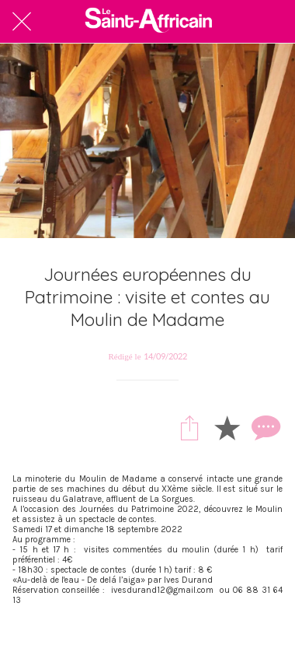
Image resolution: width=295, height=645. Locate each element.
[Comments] (264, 427)
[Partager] (189, 427)
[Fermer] (21, 21)
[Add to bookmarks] (226, 427)
